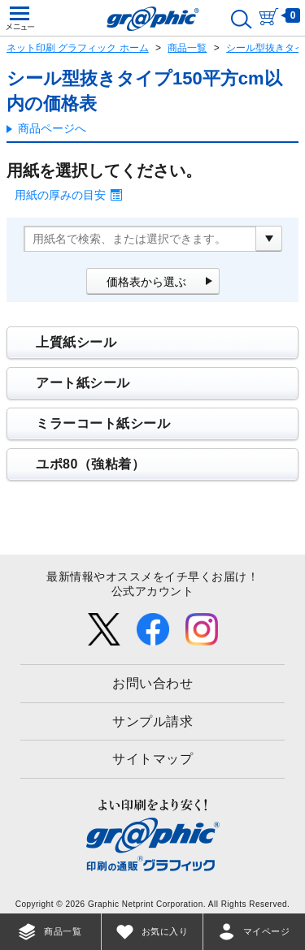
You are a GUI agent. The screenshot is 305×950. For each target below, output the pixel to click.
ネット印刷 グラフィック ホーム (78, 48)
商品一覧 (187, 48)
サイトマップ (152, 759)
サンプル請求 (152, 721)
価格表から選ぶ (146, 281)
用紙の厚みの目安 (60, 194)
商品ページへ (52, 128)
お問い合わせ (152, 683)
